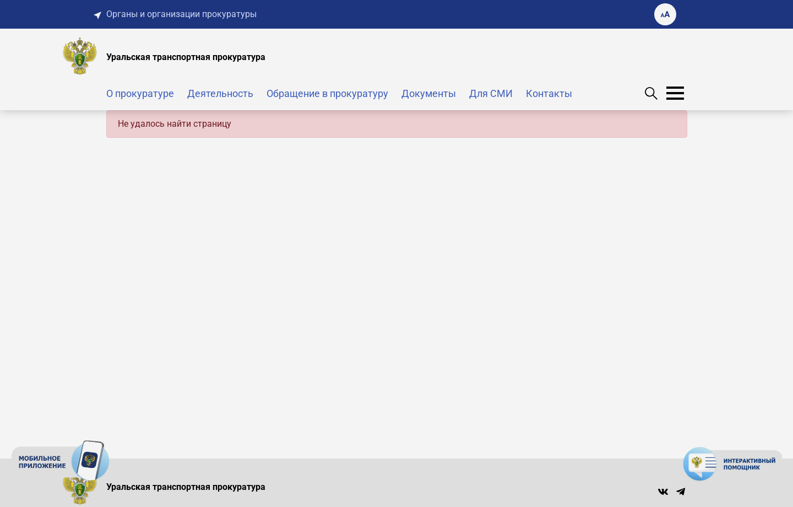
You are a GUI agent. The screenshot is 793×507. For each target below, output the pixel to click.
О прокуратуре (140, 93)
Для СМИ (491, 93)
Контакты (549, 93)
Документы (428, 93)
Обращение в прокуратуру (327, 93)
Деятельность (220, 93)
